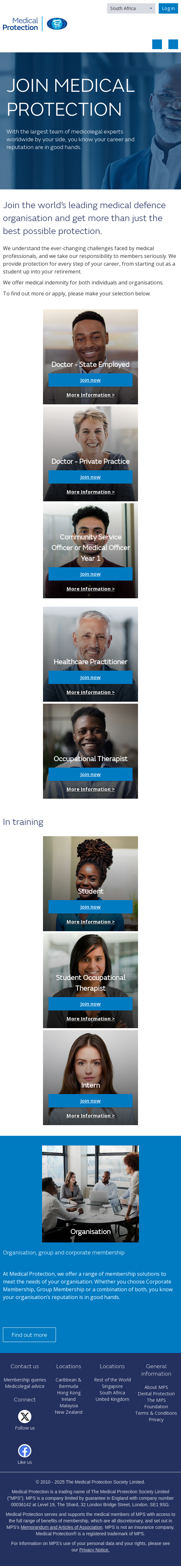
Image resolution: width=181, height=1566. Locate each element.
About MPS (156, 1387)
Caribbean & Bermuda (68, 1383)
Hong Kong (68, 1393)
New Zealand (68, 1412)
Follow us (25, 1428)
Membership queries (25, 1380)
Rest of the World (112, 1380)
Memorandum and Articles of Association (61, 1527)
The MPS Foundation (156, 1403)
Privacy (156, 1419)
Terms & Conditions (156, 1413)
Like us (24, 1462)
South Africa (123, 8)
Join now (90, 380)
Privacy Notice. (94, 1549)
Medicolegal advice (25, 1386)
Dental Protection (156, 1393)
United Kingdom (112, 1399)
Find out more (29, 1335)
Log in (168, 8)
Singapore (112, 1386)
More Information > (91, 394)
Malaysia (68, 1405)
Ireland (68, 1399)
